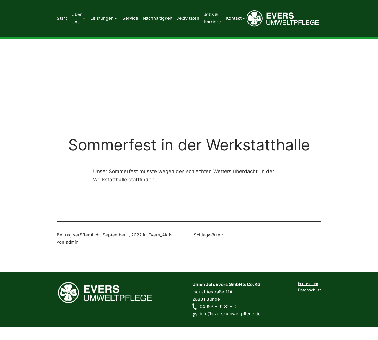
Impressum (308, 284)
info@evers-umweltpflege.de (230, 313)
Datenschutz (309, 290)
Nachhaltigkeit (157, 18)
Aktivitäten (188, 18)
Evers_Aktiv (160, 235)
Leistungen (102, 18)
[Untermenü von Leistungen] (116, 18)
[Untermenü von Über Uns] (84, 18)
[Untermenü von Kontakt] (244, 18)
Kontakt (234, 18)
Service (130, 18)
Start (62, 18)
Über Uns (76, 18)
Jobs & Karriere (212, 18)
